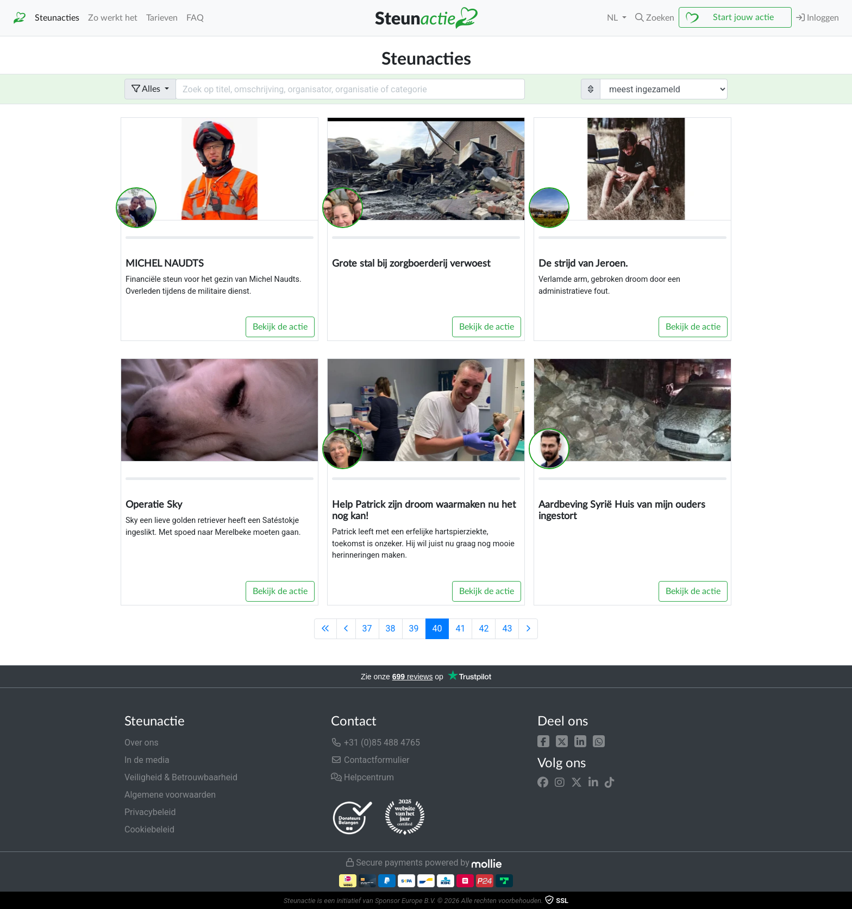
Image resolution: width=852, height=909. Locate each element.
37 (367, 628)
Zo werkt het (112, 18)
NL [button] (613, 18)
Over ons (141, 742)
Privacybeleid (150, 812)
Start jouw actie (743, 17)
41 (460, 628)
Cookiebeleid (149, 829)
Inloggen (817, 17)
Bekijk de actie (280, 327)
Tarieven (162, 18)
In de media (147, 760)
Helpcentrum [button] (362, 777)
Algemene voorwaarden (170, 795)
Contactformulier (370, 760)
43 (507, 628)
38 (391, 628)
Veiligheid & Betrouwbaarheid (180, 777)
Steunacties (57, 18)
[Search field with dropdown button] (350, 89)
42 (483, 628)
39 (414, 628)
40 (437, 628)
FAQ (195, 18)
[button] (543, 740)
